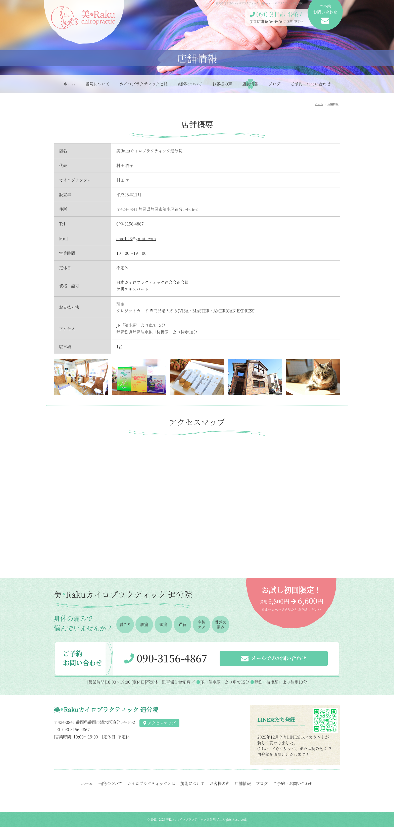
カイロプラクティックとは (144, 84)
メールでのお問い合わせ (273, 658)
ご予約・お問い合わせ (310, 84)
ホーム (69, 84)
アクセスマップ (159, 723)
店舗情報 (250, 84)
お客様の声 (222, 84)
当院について (97, 84)
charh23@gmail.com (136, 238)
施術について (190, 84)
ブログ (274, 84)
